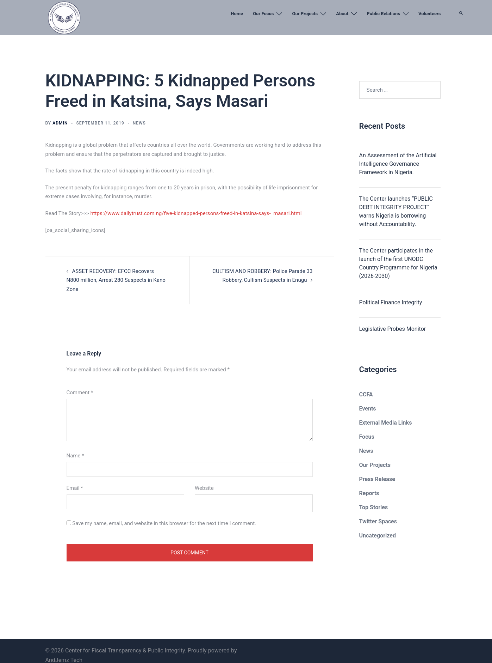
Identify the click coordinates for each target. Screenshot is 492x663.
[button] (461, 30)
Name (75, 446)
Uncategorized (377, 535)
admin (60, 123)
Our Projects (305, 13)
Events (367, 408)
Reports (369, 493)
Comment (80, 383)
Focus (366, 436)
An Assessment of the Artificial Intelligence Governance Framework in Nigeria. (398, 164)
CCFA (366, 394)
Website (204, 479)
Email (75, 479)
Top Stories (373, 507)
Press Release (377, 479)
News (139, 123)
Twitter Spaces (378, 521)
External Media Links (385, 422)
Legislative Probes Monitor (392, 329)
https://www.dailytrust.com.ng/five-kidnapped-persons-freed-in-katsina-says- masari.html (195, 213)
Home (237, 13)
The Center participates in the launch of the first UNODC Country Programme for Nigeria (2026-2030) (398, 263)
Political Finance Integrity (390, 302)
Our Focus (263, 13)
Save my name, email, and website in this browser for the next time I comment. (164, 514)
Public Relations (383, 13)
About (342, 13)
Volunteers (429, 13)
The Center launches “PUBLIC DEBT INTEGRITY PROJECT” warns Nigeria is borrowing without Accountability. (396, 211)
